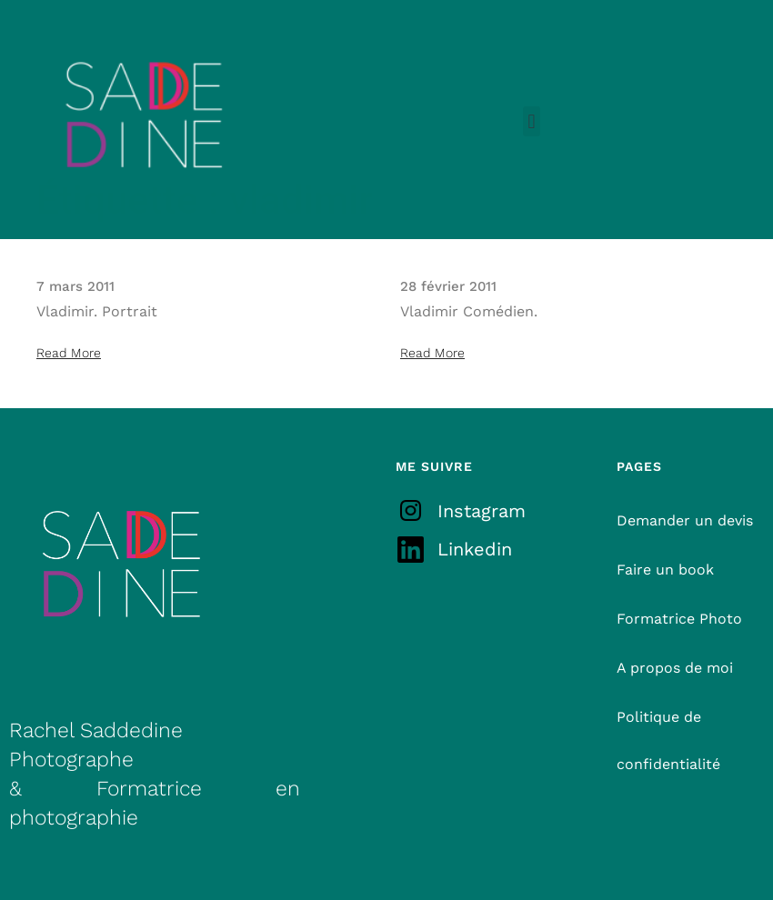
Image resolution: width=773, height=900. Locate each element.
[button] (531, 121)
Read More (68, 352)
